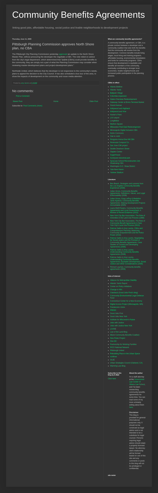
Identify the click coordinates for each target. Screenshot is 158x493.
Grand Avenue (116, 105)
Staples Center (116, 152)
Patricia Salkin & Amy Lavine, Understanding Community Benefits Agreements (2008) (124, 252)
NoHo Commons (117, 133)
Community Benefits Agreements (78, 15)
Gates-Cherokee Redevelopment (123, 99)
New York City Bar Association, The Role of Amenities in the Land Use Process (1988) (127, 216)
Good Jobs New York (118, 316)
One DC (113, 341)
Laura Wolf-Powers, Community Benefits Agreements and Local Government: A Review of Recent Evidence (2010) (126, 210)
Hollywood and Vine (118, 111)
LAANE (113, 329)
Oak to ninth (115, 136)
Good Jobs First (116, 313)
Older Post (93, 101)
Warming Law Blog (117, 366)
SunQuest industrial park (120, 158)
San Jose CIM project (119, 145)
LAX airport (114, 118)
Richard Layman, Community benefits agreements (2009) (125, 268)
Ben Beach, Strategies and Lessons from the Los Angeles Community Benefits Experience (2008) (126, 185)
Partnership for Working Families (123, 344)
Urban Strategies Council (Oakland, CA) (126, 363)
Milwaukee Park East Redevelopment (125, 127)
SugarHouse (115, 155)
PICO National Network (119, 347)
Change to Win (116, 290)
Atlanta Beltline (116, 87)
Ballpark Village (116, 93)
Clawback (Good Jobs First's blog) (124, 293)
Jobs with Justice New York (121, 326)
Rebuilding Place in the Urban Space (125, 354)
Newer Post (17, 101)
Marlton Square (116, 124)
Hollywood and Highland (120, 108)
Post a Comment (22, 96)
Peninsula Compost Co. (119, 142)
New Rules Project (117, 338)
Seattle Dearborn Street (119, 149)
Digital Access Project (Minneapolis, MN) (126, 304)
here (131, 407)
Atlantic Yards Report (118, 283)
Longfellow (114, 121)
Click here (112, 379)
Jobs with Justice (117, 323)
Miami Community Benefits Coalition (124, 335)
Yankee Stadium (116, 172)
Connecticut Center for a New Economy (126, 301)
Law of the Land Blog (118, 332)
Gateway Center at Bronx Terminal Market (127, 102)
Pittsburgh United (117, 350)
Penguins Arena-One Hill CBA (122, 139)
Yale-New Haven (117, 169)
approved (63, 54)
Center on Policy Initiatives (121, 286)
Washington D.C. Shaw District (122, 166)
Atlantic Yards (115, 90)
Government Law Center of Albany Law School (137, 382)
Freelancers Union (117, 307)
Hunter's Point (116, 115)
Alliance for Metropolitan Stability (123, 280)
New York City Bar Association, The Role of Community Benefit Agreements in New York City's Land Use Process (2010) (127, 223)
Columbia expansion (118, 96)
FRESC (113, 310)
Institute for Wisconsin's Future (122, 320)
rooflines (113, 357)
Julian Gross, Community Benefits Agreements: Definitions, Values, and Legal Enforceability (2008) (127, 193)
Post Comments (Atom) (32, 106)
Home (55, 101)
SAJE (112, 360)
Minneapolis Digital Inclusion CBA (123, 130)
